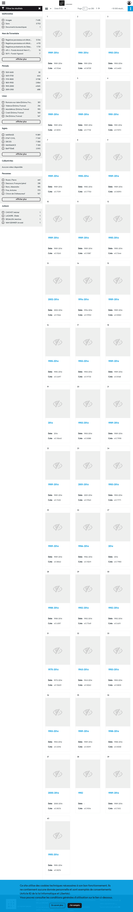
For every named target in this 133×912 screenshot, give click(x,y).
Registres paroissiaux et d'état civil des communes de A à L (30, 43)
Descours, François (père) (16, 183)
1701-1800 (10, 79)
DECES (8, 142)
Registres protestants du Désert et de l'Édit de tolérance (28, 47)
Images (9, 20)
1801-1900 (10, 83)
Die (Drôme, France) (14, 116)
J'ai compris (75, 905)
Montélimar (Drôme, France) (17, 109)
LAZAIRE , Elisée (12, 216)
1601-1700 (10, 76)
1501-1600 (10, 72)
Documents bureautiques (16, 27)
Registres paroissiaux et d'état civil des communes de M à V (30, 40)
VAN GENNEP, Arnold (14, 223)
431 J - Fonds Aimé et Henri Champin (21, 50)
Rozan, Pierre (11, 180)
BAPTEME (10, 149)
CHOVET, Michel (12, 212)
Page (80, 9)
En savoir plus (57, 905)
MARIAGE (10, 135)
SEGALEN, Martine (13, 219)
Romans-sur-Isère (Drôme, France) (20, 102)
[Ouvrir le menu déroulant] (3, 3)
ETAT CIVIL (10, 138)
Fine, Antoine (11, 190)
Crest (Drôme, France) (15, 113)
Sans (8, 24)
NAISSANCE (11, 145)
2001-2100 (10, 90)
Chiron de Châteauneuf (15, 194)
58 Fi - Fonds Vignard (14, 54)
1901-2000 (10, 86)
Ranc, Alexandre (12, 187)
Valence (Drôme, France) (16, 106)
